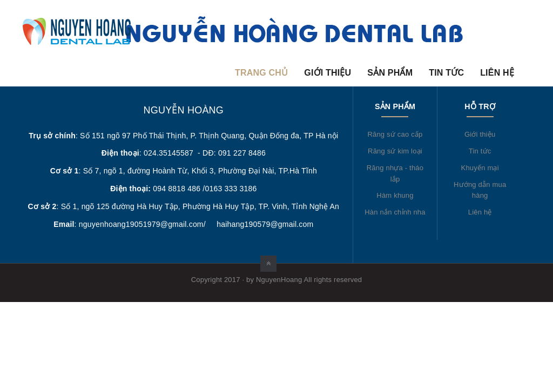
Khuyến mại (480, 168)
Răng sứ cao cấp (394, 134)
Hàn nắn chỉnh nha (395, 212)
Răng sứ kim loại (395, 151)
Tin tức (446, 72)
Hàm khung (394, 195)
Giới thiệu (327, 72)
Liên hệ (497, 72)
